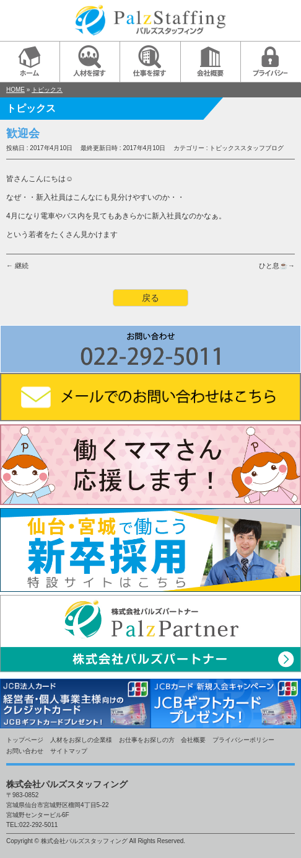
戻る (150, 298)
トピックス (47, 89)
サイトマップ (68, 751)
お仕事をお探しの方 (147, 739)
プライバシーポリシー (243, 739)
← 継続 (17, 265)
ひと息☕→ (277, 265)
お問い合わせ (24, 751)
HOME (15, 89)
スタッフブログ (262, 148)
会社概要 (193, 739)
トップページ (24, 739)
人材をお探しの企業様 (81, 739)
